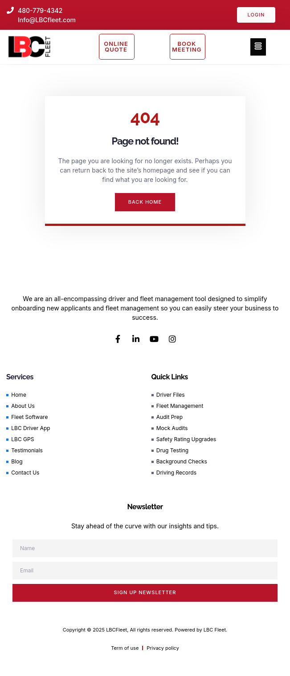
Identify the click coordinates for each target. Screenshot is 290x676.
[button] (258, 47)
